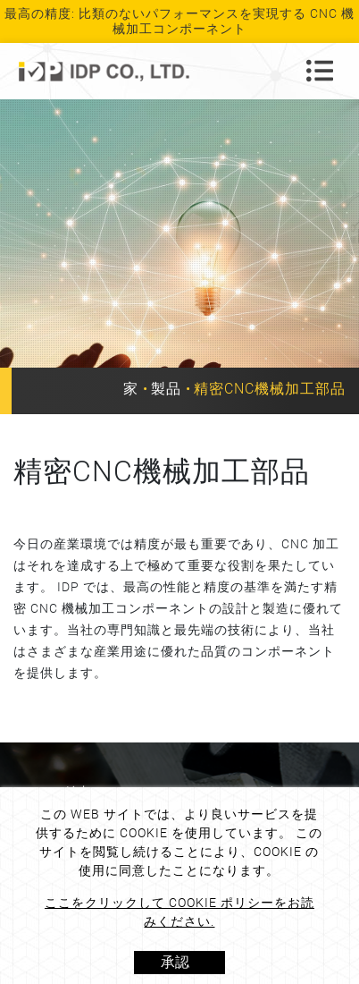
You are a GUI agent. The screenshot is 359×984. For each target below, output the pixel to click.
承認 (175, 962)
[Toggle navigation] (320, 71)
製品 (166, 388)
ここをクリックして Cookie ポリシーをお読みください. (179, 912)
